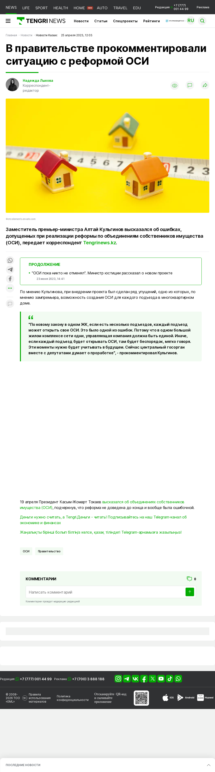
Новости (81, 21)
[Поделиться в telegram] (10, 270)
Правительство (49, 551)
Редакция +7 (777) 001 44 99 (171, 7)
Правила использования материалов (40, 698)
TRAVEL (120, 8)
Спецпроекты (125, 21)
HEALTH (60, 8)
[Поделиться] (205, 85)
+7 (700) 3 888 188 (88, 679)
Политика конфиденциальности (73, 698)
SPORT (41, 8)
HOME (79, 8)
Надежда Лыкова (38, 80)
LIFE (26, 8)
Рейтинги (151, 21)
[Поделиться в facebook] (10, 279)
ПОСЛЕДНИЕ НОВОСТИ (23, 765)
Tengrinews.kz (99, 242)
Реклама (203, 7)
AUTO (102, 8)
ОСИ (26, 551)
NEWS (11, 7)
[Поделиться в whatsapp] (10, 260)
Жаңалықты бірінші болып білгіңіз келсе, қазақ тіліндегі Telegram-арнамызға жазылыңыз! (100, 532)
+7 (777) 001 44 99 (36, 679)
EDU (137, 8)
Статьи (100, 21)
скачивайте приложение (103, 700)
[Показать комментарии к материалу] (10, 304)
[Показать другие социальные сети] (10, 288)
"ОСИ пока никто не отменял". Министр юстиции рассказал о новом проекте (102, 273)
